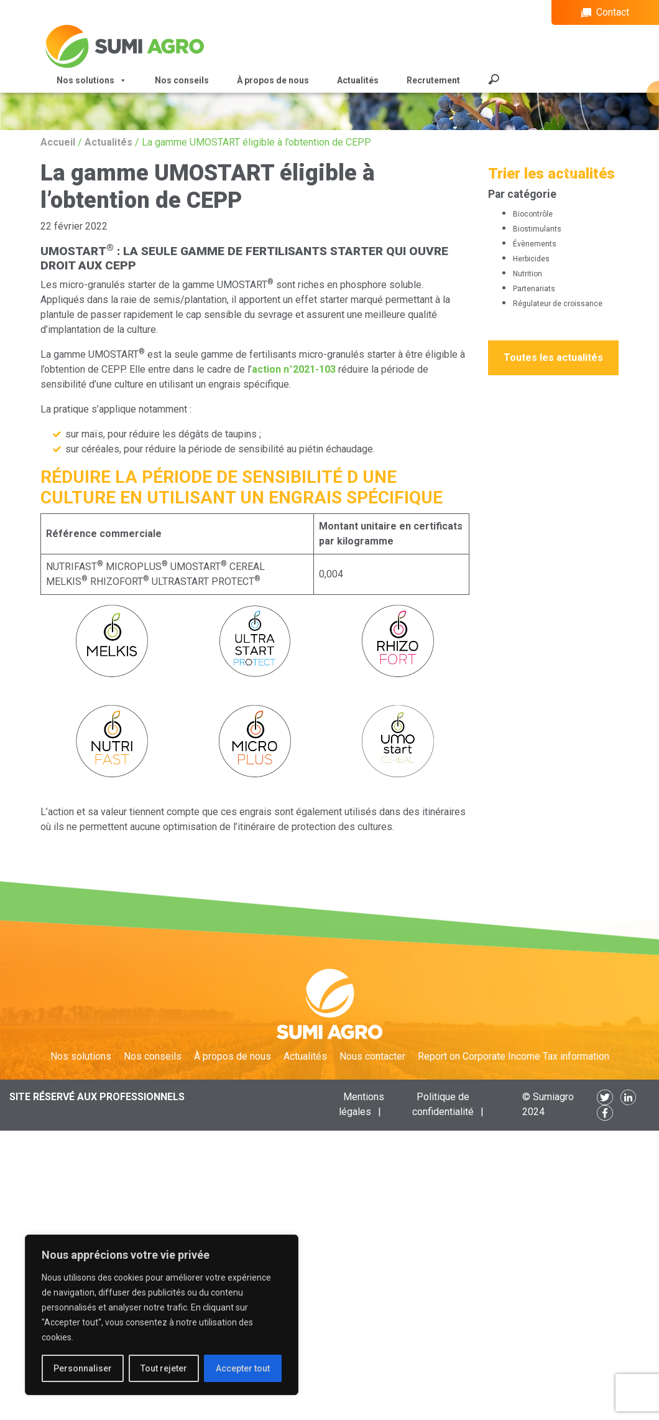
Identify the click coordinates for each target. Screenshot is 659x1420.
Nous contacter (372, 1056)
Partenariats (534, 288)
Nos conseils (182, 80)
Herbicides (531, 259)
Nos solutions (80, 1056)
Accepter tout (243, 1368)
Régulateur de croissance (557, 303)
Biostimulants (537, 229)
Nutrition (527, 273)
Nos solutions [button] (92, 80)
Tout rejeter (164, 1368)
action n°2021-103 (294, 369)
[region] (161, 1315)
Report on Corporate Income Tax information (513, 1056)
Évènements (534, 244)
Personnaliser (82, 1368)
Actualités (358, 80)
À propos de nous (273, 80)
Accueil (57, 142)
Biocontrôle (533, 214)
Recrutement (433, 80)
